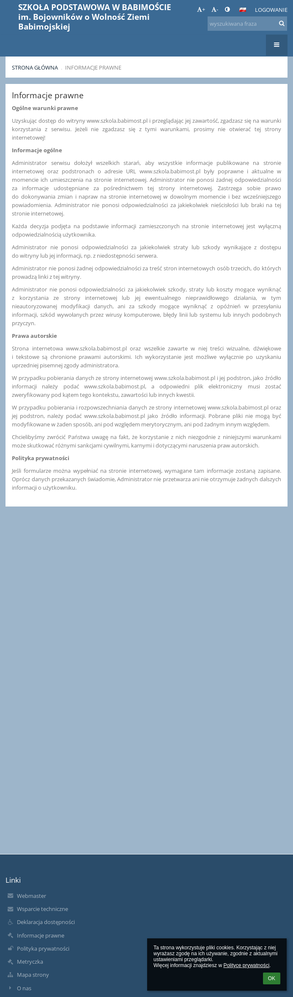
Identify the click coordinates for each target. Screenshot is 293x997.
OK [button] (271, 978)
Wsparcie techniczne (42, 909)
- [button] (214, 9)
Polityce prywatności (246, 965)
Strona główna (35, 67)
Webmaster (31, 896)
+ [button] (201, 9)
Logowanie (271, 9)
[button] (242, 10)
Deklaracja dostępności (46, 922)
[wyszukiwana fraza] (247, 23)
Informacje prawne (93, 67)
